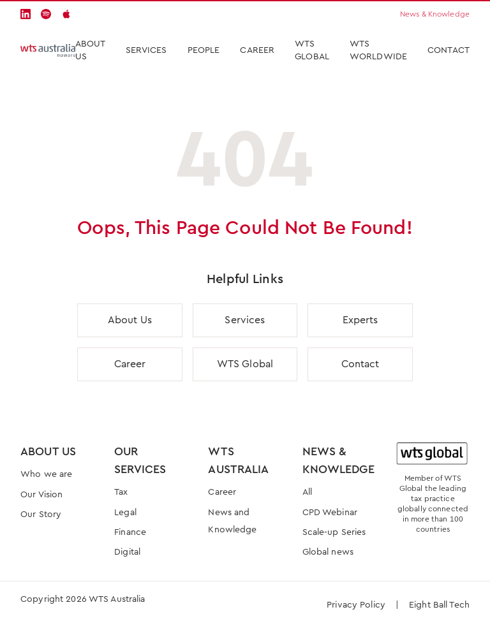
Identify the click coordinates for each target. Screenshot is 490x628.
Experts (360, 320)
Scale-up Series (334, 532)
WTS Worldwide (378, 50)
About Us (90, 50)
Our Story (40, 514)
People (204, 50)
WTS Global (312, 50)
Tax (121, 492)
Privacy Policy (356, 605)
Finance (130, 532)
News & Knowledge (435, 14)
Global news (327, 552)
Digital (127, 552)
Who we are (46, 474)
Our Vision (41, 494)
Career (257, 50)
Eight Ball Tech (439, 605)
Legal (125, 512)
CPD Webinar (329, 512)
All (307, 492)
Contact (448, 50)
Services (245, 320)
